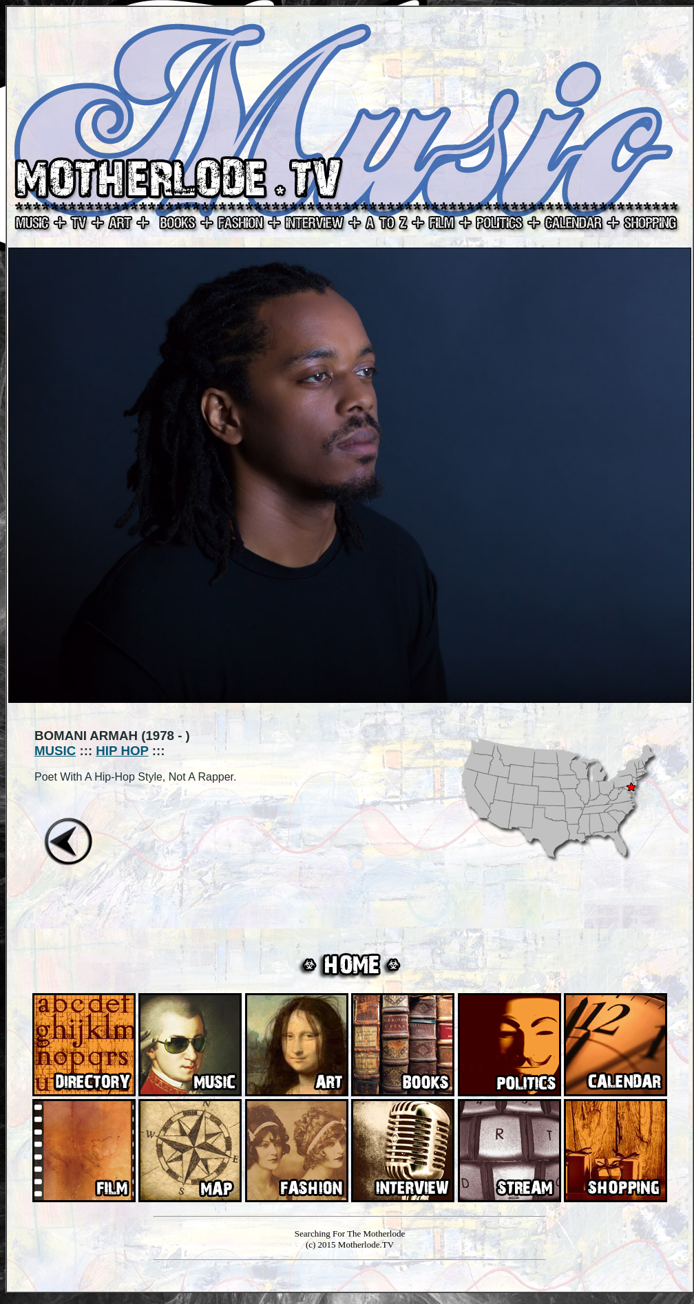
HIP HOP (122, 750)
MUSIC (55, 750)
